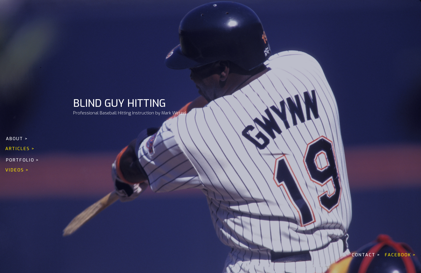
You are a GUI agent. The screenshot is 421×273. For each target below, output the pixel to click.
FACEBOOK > (400, 255)
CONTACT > (366, 255)
